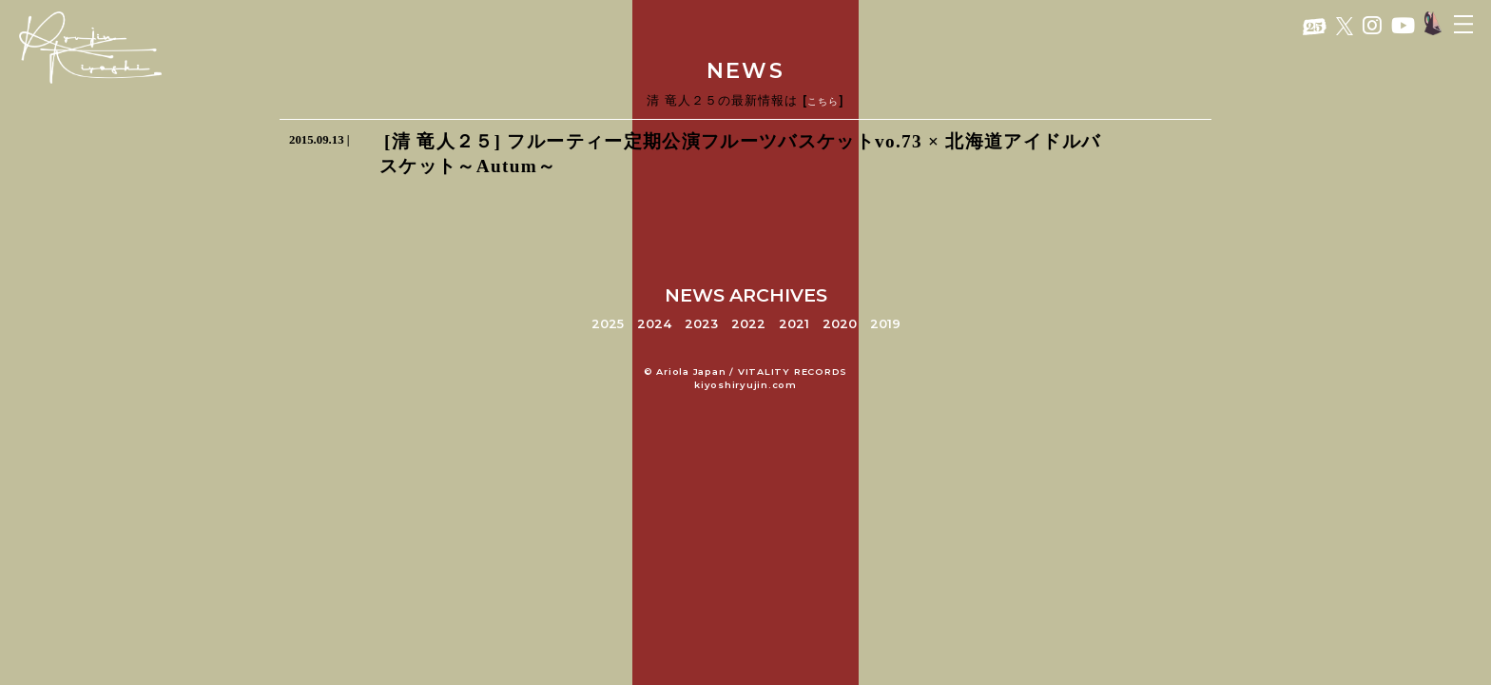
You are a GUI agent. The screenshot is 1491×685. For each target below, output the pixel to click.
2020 (840, 324)
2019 (885, 324)
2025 (607, 324)
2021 (794, 324)
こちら (823, 101)
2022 (748, 324)
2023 (701, 324)
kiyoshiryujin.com (745, 385)
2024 (654, 324)
